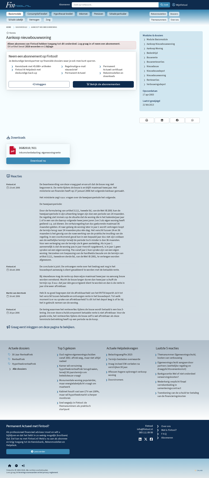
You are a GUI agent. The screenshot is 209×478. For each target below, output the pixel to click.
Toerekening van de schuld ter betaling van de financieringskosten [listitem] (178, 394)
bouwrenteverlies (155, 62)
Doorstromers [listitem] (115, 379)
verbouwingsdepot (156, 84)
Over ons (175, 19)
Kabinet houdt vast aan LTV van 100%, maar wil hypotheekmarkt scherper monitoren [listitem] (79, 395)
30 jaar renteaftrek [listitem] (20, 354)
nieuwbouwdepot (156, 71)
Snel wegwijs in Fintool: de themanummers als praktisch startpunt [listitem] (75, 406)
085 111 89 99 (146, 432)
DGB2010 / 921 (27, 148)
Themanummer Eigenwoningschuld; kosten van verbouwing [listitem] (176, 356)
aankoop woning (155, 48)
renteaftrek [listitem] (16, 359)
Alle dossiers (19, 369)
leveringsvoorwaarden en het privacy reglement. (38, 472)
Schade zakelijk (15, 19)
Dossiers (174, 14)
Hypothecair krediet (63, 14)
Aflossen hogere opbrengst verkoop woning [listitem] (127, 373)
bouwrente (152, 57)
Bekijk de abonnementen (103, 84)
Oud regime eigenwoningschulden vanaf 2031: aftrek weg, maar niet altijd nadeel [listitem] (79, 358)
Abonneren (64, 4)
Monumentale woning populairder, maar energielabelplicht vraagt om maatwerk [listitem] (77, 383)
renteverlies (153, 80)
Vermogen (34, 19)
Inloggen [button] (39, 84)
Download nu (38, 161)
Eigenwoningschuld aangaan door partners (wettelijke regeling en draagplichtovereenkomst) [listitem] (175, 366)
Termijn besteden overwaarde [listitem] (124, 359)
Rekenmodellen (158, 14)
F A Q (164, 434)
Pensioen (98, 14)
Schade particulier (117, 14)
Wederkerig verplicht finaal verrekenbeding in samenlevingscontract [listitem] (171, 385)
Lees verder (38, 451)
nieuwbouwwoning (156, 75)
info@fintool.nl (145, 429)
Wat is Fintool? (169, 430)
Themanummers (158, 19)
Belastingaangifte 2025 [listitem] (120, 354)
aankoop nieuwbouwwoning (161, 44)
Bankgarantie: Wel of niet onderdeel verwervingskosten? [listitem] (176, 375)
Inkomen (83, 14)
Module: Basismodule (157, 39)
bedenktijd (152, 53)
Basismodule (14, 14)
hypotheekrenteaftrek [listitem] (22, 364)
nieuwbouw (153, 66)
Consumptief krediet (37, 14)
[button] (179, 4)
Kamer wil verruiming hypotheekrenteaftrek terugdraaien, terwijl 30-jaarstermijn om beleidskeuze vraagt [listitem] (78, 370)
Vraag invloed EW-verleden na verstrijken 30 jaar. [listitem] (124, 365)
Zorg (48, 19)
